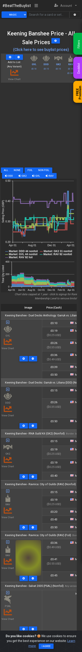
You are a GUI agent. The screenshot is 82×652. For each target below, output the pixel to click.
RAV (50, 175)
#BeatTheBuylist (16, 5)
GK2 (22, 175)
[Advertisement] (41, 126)
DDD (9, 175)
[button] (65, 6)
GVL (36, 175)
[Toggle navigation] (36, 6)
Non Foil (43, 170)
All (6, 170)
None (17, 170)
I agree (46, 646)
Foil (30, 170)
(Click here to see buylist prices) (41, 49)
